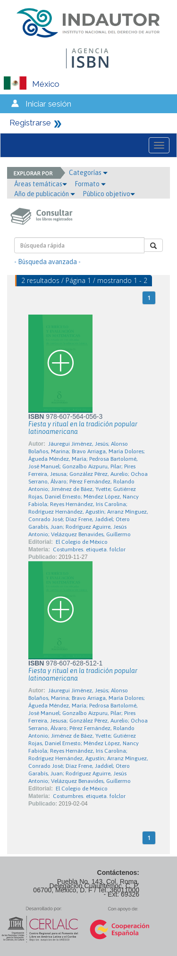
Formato (90, 184)
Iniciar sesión (48, 103)
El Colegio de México (82, 542)
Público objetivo (109, 194)
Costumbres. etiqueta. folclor (89, 549)
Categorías (88, 172)
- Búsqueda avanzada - (47, 262)
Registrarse (30, 122)
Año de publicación (44, 194)
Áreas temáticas (40, 184)
